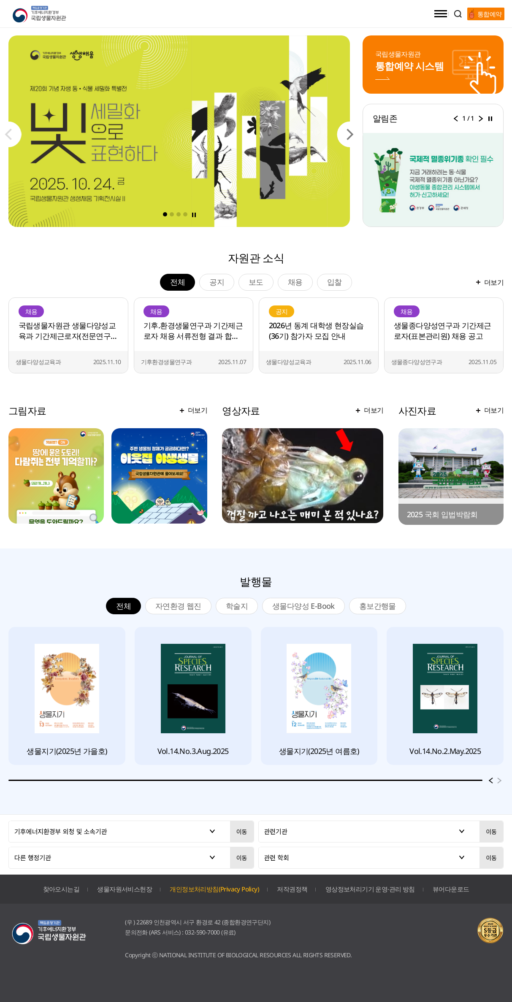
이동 (241, 831)
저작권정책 (292, 889)
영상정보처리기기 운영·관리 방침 (370, 889)
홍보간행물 (377, 606)
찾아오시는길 (61, 889)
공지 (216, 282)
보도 (256, 282)
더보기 (494, 282)
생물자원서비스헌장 (124, 889)
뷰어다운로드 (451, 889)
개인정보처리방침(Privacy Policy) (214, 889)
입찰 (334, 282)
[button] (350, 134)
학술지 (237, 606)
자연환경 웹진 (178, 606)
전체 (182, 281)
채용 (295, 282)
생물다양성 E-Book (303, 606)
